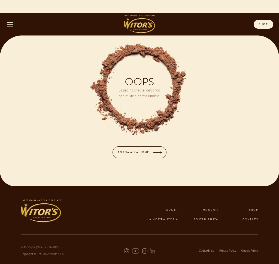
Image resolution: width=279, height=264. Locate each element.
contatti (250, 219)
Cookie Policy (249, 251)
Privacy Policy (227, 251)
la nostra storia (162, 219)
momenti (210, 210)
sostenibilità (206, 219)
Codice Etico (206, 251)
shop (263, 24)
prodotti (170, 210)
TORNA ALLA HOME (133, 152)
